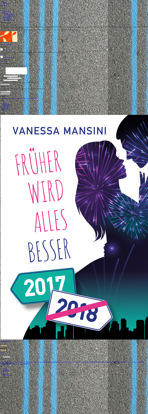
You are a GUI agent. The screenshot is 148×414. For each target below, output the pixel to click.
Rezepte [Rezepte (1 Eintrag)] (138, 363)
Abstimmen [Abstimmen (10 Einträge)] (4, 363)
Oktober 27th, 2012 (8, 50)
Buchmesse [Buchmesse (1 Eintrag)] (32, 363)
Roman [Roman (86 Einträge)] (141, 363)
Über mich (5, 2)
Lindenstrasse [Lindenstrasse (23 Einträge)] (85, 363)
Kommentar (2, 75)
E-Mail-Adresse (3, 79)
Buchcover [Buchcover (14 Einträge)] (28, 363)
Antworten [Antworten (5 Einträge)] (15, 363)
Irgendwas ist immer (8, 19)
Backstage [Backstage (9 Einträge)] (19, 363)
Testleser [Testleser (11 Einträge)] (18, 365)
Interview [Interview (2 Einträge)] (61, 363)
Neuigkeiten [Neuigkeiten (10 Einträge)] (98, 363)
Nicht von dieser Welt (7, 17)
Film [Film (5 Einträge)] (50, 363)
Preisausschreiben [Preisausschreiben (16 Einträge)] (121, 363)
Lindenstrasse (5, 109)
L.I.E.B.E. (4, 12)
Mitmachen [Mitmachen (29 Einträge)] (93, 363)
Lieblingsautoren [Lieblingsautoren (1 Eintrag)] (80, 363)
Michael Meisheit (3, 5)
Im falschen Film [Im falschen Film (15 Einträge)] (56, 363)
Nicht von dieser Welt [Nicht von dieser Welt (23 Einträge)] (107, 363)
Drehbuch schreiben (6, 106)
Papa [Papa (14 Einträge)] (114, 363)
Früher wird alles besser (7, 11)
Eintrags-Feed (5, 370)
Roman (8, 44)
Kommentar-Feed (6, 371)
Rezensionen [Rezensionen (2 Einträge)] (134, 363)
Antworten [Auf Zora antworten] (2, 55)
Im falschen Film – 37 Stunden (10, 16)
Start (3, 10)
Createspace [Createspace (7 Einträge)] (41, 363)
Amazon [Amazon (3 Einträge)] (8, 363)
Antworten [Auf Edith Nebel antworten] (2, 61)
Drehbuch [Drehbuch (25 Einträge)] (46, 363)
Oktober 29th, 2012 (10, 57)
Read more (2, 353)
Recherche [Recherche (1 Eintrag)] (131, 363)
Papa (3, 111)
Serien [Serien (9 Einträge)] (11, 365)
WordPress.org (5, 372)
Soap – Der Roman (6, 18)
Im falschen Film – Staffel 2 (10, 14)
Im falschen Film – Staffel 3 (10, 15)
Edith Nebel (5, 57)
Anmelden (4, 369)
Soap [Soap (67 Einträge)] (14, 365)
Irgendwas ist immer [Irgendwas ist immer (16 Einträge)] (68, 363)
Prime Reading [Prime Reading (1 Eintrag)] (128, 363)
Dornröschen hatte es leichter (8, 20)
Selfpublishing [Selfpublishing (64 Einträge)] (5, 365)
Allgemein (5, 104)
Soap (30, 26)
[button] (3, 8)
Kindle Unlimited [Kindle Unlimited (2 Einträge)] (75, 363)
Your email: (2, 92)
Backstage (4, 105)
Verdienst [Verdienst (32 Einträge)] (26, 365)
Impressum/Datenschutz (7, 3)
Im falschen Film (6, 13)
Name (1, 77)
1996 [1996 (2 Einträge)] (1, 363)
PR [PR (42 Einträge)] (116, 363)
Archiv (1, 358)
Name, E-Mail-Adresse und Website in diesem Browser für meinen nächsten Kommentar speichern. (20, 83)
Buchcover (4, 44)
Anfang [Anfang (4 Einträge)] (11, 363)
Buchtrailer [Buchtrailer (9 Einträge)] (36, 363)
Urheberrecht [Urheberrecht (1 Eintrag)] (21, 365)
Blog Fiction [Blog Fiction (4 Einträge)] (24, 363)
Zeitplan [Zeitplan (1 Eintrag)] (30, 365)
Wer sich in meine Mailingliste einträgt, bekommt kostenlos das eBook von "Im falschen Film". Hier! (18, 99)
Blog (3, 1)
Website (1, 81)
